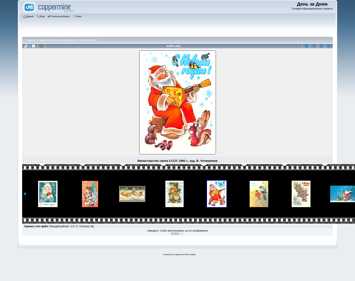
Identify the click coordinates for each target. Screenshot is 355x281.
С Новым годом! (87, 40)
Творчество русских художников (57, 40)
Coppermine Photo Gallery (185, 254)
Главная (31, 40)
